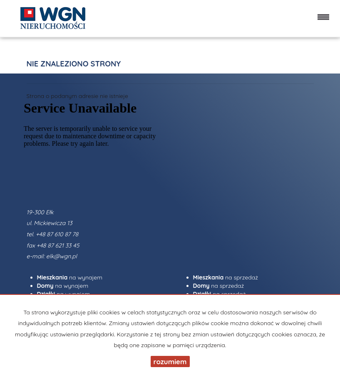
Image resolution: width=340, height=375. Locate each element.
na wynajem (69, 277)
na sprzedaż (225, 277)
